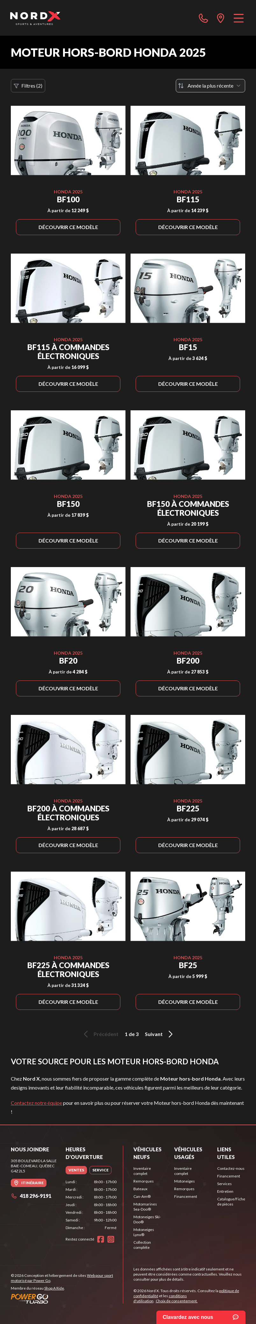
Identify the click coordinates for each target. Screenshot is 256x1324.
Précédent (100, 1034)
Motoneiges (184, 1181)
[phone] (203, 18)
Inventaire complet (142, 1171)
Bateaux (140, 1188)
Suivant (160, 1034)
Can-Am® (142, 1196)
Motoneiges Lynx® (143, 1232)
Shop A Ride (54, 1288)
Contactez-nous (231, 1168)
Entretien (225, 1191)
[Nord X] (35, 18)
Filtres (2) (28, 86)
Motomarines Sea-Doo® (145, 1207)
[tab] (76, 1170)
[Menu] (238, 17)
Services (224, 1183)
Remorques (143, 1181)
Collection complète (142, 1245)
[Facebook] (100, 1239)
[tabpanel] (91, 1204)
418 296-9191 (31, 1196)
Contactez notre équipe (36, 1103)
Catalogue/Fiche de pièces (231, 1201)
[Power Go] (67, 1298)
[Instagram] (111, 1239)
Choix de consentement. (177, 1301)
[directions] (221, 18)
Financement (185, 1196)
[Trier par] (210, 85)
